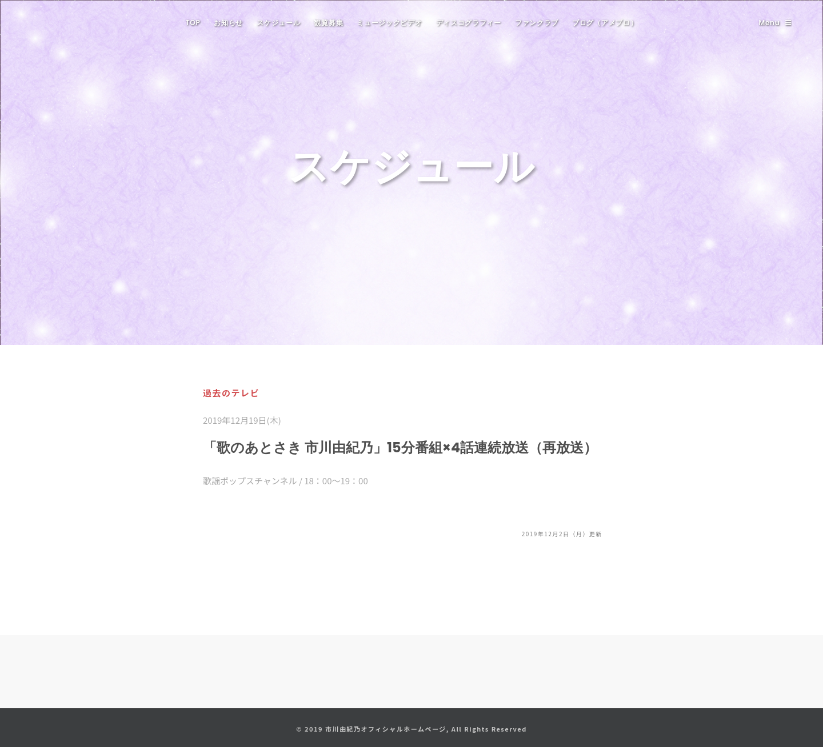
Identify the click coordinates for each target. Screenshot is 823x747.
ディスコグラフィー (468, 22)
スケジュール (278, 22)
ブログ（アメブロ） (604, 22)
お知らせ (228, 22)
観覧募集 (328, 22)
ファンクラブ (536, 22)
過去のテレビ (231, 393)
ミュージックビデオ (389, 22)
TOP (193, 22)
